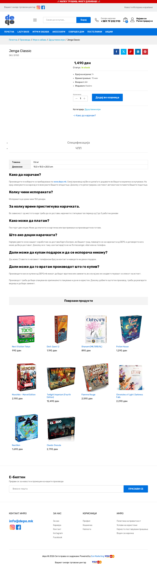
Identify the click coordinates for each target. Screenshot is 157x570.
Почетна (9, 32)
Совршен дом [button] (76, 32)
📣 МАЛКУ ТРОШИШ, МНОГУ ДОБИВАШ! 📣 (78, 1)
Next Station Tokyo (21, 346)
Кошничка (87, 525)
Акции (109, 32)
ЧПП (78, 148)
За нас (56, 521)
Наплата (87, 529)
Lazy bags (23, 32)
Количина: (77, 94)
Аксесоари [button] (58, 32)
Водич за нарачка (125, 533)
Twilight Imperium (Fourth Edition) (59, 395)
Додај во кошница (107, 97)
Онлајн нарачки (108, 18)
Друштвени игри (93, 109)
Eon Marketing (97, 556)
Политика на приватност (129, 521)
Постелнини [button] (94, 32)
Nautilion (16, 445)
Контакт (57, 529)
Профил (86, 521)
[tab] (78, 144)
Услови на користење (127, 525)
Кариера (57, 525)
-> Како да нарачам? (84, 115)
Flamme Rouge (88, 394)
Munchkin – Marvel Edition (24, 394)
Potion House (122, 346)
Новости (128, 7)
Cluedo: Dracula (54, 445)
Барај (84, 20)
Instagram (58, 533)
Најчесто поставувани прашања (132, 529)
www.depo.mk (60, 182)
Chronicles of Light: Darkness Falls (129, 395)
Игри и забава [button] (41, 32)
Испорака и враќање (143, 7)
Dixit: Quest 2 (53, 346)
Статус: (77, 67)
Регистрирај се (144, 21)
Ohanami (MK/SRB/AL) (92, 346)
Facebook (57, 537)
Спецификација (78, 142)
